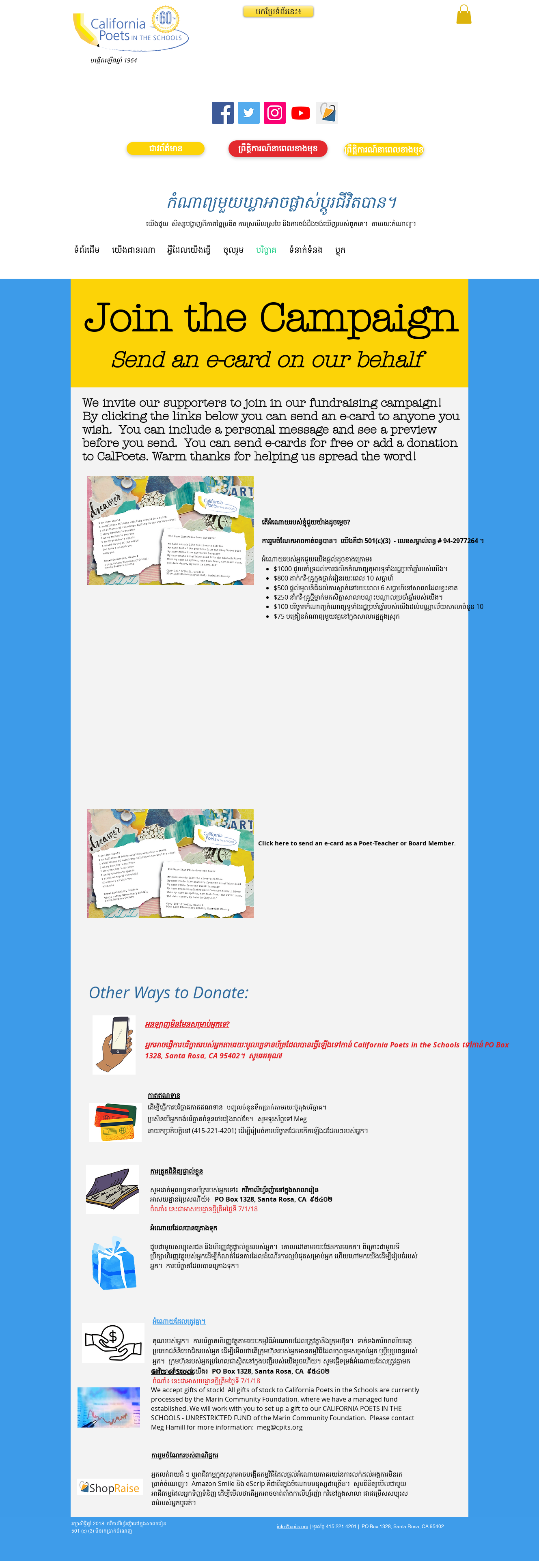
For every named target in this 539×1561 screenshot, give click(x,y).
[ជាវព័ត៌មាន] (166, 148)
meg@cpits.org (280, 1427)
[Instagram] (275, 113)
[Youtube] (301, 113)
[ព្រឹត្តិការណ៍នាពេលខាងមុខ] (278, 148)
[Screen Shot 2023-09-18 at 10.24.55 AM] (327, 113)
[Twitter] (249, 113)
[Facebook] (223, 113)
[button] (278, 11)
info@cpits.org (292, 1526)
